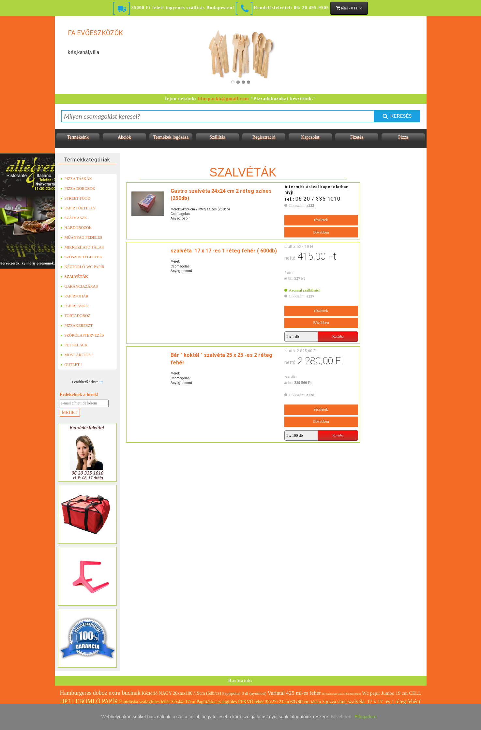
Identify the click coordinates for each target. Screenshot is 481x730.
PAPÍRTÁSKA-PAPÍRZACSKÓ (75, 306)
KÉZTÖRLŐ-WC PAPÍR (82, 267)
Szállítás (217, 137)
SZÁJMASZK (73, 218)
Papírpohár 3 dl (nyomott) (244, 693)
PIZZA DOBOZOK (78, 188)
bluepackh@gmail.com (223, 98)
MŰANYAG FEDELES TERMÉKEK (81, 237)
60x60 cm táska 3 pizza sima (318, 701)
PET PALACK (74, 345)
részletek (321, 220)
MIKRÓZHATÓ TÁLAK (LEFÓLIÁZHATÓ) (82, 247)
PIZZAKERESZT (76, 325)
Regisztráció (263, 137)
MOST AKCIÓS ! (76, 355)
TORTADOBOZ (75, 316)
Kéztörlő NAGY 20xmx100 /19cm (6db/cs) (181, 693)
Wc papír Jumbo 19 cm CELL (391, 693)
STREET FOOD (75, 198)
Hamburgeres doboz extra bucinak (100, 693)
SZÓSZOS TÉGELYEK (81, 257)
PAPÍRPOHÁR (74, 296)
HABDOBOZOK (76, 228)
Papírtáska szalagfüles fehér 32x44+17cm (157, 701)
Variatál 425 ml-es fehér (294, 693)
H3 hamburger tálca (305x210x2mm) (341, 693)
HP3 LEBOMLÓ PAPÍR (89, 701)
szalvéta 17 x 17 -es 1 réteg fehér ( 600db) (224, 251)
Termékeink (78, 137)
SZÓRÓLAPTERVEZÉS (82, 335)
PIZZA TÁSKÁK (76, 179)
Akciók (124, 137)
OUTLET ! (71, 365)
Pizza (403, 137)
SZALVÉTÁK (74, 276)
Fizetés (356, 137)
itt (101, 382)
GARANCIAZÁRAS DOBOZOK (79, 286)
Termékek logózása (170, 137)
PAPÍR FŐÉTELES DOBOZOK (78, 208)
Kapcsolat (310, 137)
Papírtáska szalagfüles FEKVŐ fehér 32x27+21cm (242, 701)
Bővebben (321, 232)
